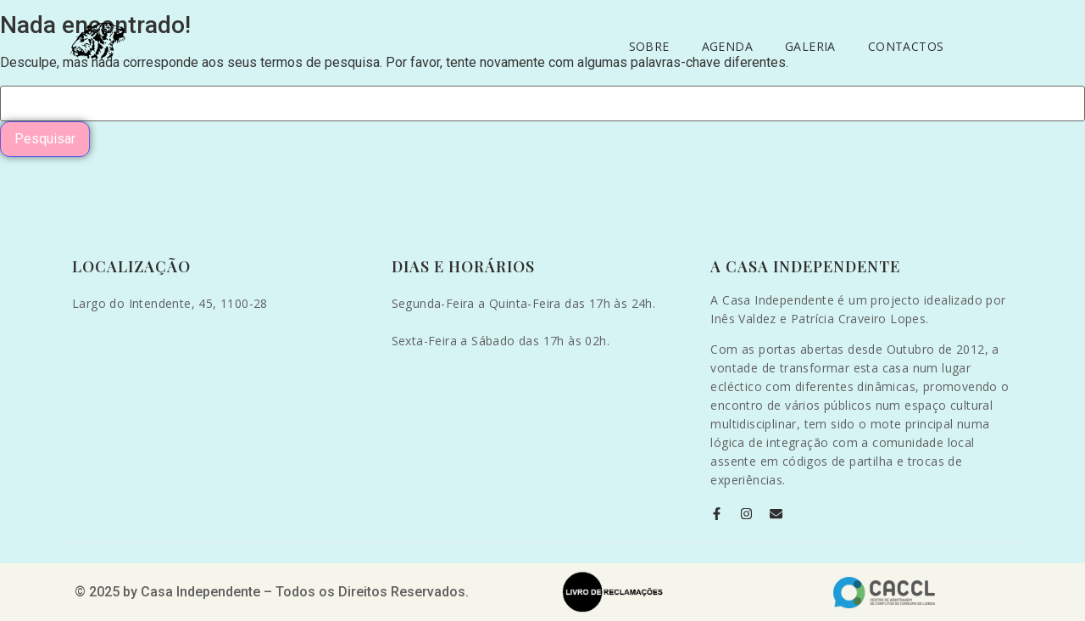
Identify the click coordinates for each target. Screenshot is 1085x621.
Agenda (727, 46)
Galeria (810, 46)
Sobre (649, 46)
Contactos (906, 46)
